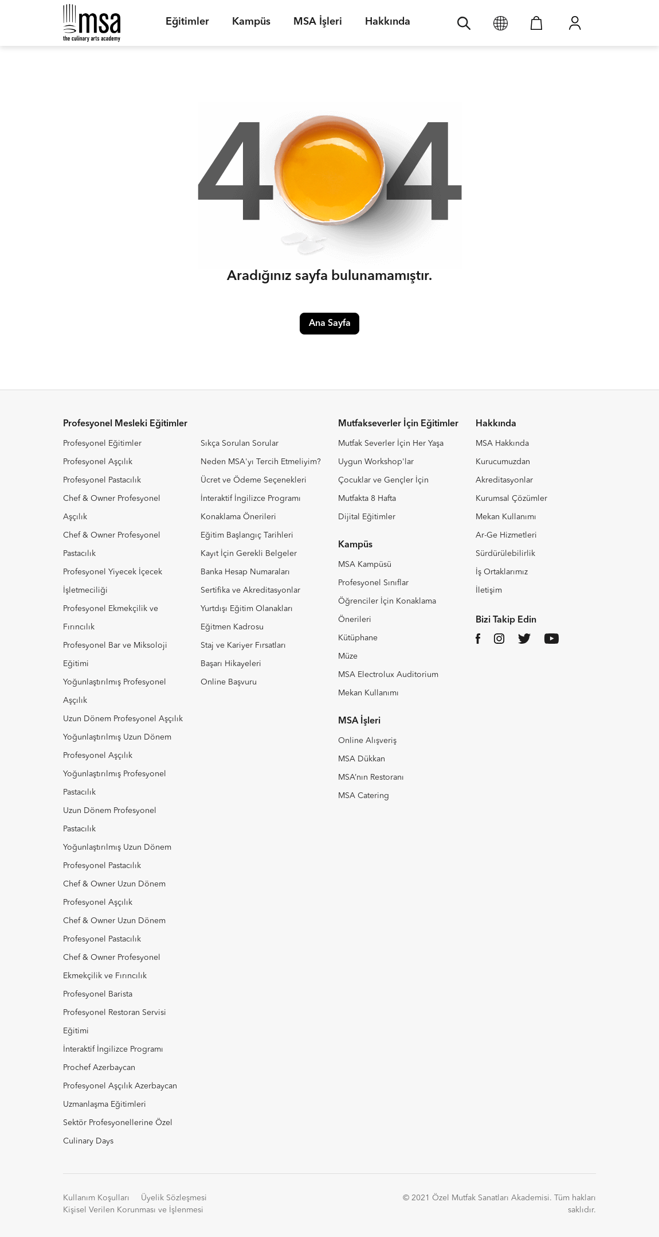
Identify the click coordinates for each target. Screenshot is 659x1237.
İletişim (489, 590)
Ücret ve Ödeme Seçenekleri (254, 480)
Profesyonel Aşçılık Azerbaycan (120, 1086)
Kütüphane (358, 638)
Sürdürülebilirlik (505, 554)
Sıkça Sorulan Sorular (239, 443)
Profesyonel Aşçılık (97, 462)
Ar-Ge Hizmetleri (506, 535)
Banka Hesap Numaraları (245, 572)
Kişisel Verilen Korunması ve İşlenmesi (133, 1210)
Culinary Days (88, 1141)
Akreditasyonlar (504, 480)
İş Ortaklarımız (502, 572)
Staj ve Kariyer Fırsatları (243, 645)
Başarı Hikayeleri (231, 664)
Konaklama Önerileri (238, 517)
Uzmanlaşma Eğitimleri (104, 1104)
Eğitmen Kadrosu (232, 627)
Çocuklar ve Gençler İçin (383, 480)
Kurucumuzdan (503, 462)
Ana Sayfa (330, 323)
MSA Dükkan (361, 759)
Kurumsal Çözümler (511, 499)
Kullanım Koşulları (96, 1198)
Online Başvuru (229, 682)
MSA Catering (363, 796)
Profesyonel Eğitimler (102, 443)
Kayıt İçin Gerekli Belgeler (249, 554)
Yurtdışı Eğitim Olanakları (247, 609)
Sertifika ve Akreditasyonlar (250, 590)
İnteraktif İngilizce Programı (113, 1049)
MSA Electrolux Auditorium (388, 675)
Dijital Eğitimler (366, 517)
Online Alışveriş (367, 741)
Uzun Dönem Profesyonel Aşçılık (123, 719)
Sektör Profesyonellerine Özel (117, 1123)
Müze (348, 656)
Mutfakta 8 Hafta (367, 499)
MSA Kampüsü (364, 565)
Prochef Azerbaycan (99, 1068)
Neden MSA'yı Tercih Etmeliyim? (261, 462)
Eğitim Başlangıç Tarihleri (247, 535)
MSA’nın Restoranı (371, 777)
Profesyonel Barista (97, 994)
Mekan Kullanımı (368, 693)
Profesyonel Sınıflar (373, 583)
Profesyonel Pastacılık (102, 480)
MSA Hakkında (502, 443)
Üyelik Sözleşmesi (174, 1198)
